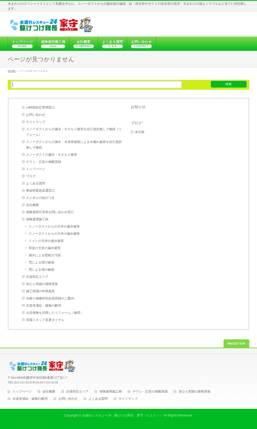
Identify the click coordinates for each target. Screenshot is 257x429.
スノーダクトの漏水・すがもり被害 (51, 154)
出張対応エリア (37, 277)
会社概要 (32, 205)
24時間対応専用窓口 (40, 107)
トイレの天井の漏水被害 (46, 241)
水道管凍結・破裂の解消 (43, 305)
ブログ (31, 176)
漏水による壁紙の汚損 (45, 255)
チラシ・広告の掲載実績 (43, 162)
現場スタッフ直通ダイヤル (45, 320)
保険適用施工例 (37, 219)
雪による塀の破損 (41, 262)
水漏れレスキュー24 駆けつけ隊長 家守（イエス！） (122, 415)
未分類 (139, 132)
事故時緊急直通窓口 (40, 190)
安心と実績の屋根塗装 (42, 284)
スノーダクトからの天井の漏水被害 (54, 226)
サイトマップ (35, 122)
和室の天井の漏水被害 (45, 248)
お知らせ (138, 107)
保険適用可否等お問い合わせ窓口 (50, 212)
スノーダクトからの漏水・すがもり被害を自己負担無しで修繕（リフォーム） (74, 132)
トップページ (35, 169)
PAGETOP (236, 343)
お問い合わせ (35, 115)
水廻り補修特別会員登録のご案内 (50, 298)
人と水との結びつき (40, 198)
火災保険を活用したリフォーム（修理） (54, 313)
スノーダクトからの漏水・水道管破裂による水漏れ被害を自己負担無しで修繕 (74, 144)
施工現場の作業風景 (40, 291)
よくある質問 (35, 183)
